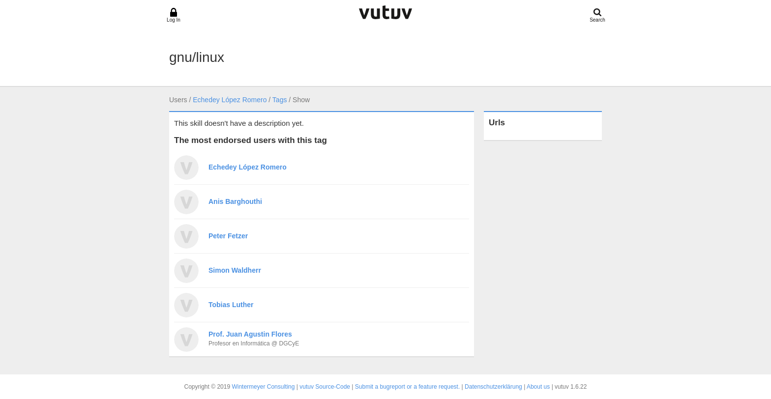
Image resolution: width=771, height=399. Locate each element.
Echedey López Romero (230, 100)
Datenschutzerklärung (493, 386)
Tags (279, 100)
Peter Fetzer (228, 236)
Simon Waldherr (234, 270)
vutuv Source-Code (324, 386)
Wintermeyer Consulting (263, 386)
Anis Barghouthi (235, 201)
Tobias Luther (231, 305)
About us (538, 386)
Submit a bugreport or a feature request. (407, 386)
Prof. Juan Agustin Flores (250, 334)
